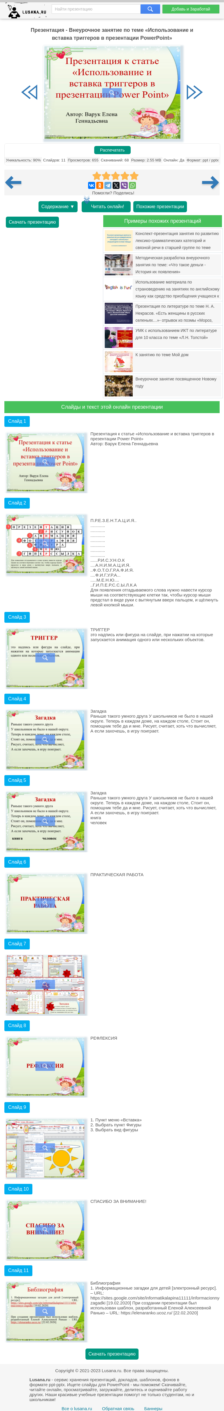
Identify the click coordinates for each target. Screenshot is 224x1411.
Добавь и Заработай (191, 9)
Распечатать (112, 150)
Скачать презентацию (32, 222)
